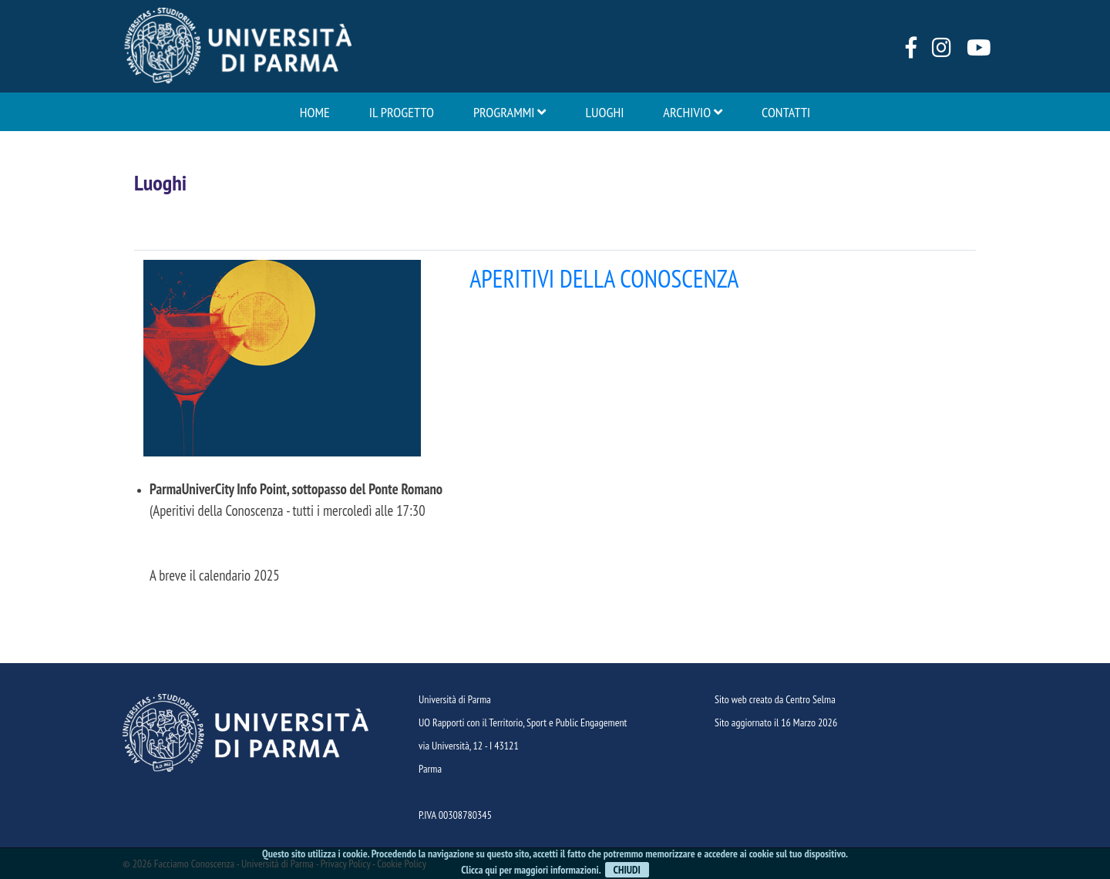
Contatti (786, 112)
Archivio (692, 112)
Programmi (510, 112)
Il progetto (401, 112)
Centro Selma (810, 699)
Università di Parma (455, 699)
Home (315, 112)
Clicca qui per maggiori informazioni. (530, 870)
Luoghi (604, 112)
